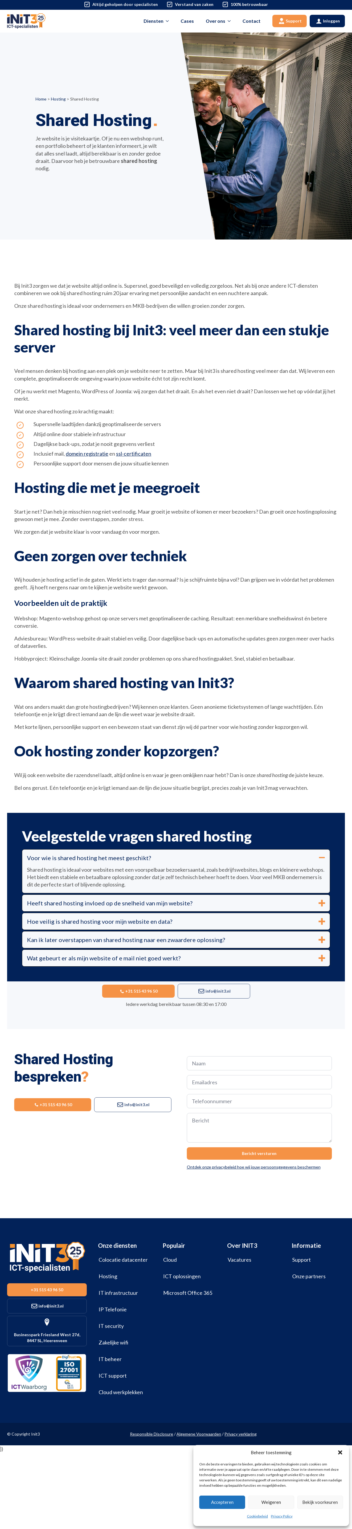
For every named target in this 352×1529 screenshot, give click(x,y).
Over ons (215, 21)
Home (41, 98)
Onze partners (309, 1276)
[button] (340, 1452)
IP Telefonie (113, 1309)
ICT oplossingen (182, 1276)
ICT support (113, 1375)
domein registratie (87, 453)
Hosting (58, 98)
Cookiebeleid (257, 1516)
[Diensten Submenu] (169, 21)
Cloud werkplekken (121, 1392)
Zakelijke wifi (113, 1342)
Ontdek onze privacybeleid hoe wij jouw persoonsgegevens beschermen (254, 1166)
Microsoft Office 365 (187, 1292)
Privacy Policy (281, 1516)
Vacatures (239, 1259)
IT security (111, 1326)
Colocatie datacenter (123, 1259)
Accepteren (222, 1502)
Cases (187, 21)
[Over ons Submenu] (231, 21)
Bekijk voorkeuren (320, 1502)
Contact (251, 21)
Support (301, 1259)
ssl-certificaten (133, 453)
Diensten (153, 21)
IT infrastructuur (118, 1292)
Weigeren (271, 1502)
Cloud (170, 1259)
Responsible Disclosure (151, 1433)
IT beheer (110, 1359)
